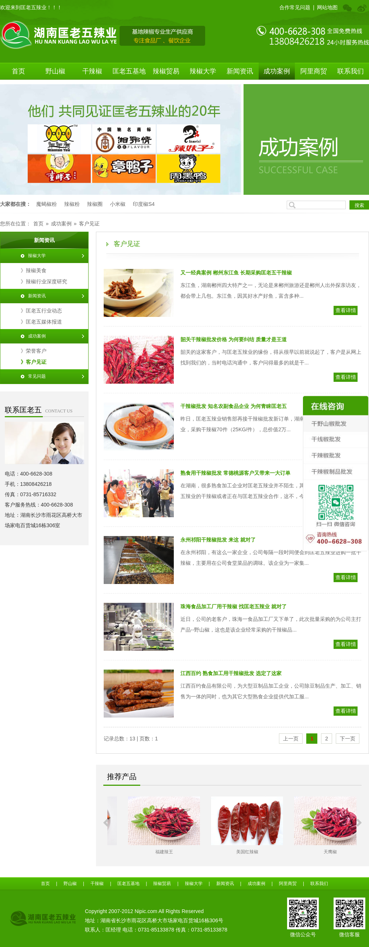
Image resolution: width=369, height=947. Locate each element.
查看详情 (345, 310)
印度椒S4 (144, 204)
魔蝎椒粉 (46, 204)
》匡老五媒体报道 (41, 322)
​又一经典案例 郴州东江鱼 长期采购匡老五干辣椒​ (236, 273)
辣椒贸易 (166, 71)
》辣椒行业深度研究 (44, 281)
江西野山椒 (149, 851)
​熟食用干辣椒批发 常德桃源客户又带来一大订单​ (235, 473)
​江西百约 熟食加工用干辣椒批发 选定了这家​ (231, 673)
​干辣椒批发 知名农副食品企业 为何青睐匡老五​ (233, 406)
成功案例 (276, 71)
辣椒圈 (95, 204)
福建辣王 (232, 851)
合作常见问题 (294, 7)
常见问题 (37, 376)
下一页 (347, 739)
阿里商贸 (313, 71)
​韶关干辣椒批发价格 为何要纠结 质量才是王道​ (233, 339)
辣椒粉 (72, 204)
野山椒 (55, 71)
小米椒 (117, 204)
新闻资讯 (240, 71)
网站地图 (327, 7)
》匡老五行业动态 (41, 311)
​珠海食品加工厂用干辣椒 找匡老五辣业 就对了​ (233, 606)
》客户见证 (33, 362)
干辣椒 (92, 71)
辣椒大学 (203, 71)
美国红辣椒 (315, 851)
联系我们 (350, 71)
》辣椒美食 (33, 270)
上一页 (291, 739)
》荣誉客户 (33, 351)
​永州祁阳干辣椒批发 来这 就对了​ (218, 540)
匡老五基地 (129, 71)
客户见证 (89, 224)
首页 (18, 71)
